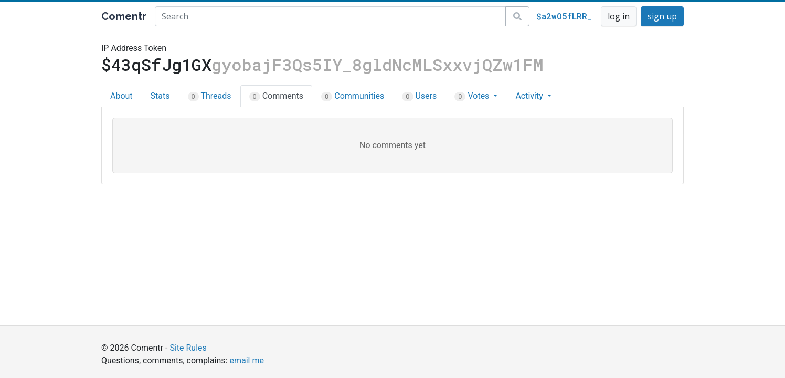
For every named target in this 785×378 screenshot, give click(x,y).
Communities (352, 96)
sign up (662, 16)
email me (246, 360)
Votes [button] (472, 96)
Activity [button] (530, 96)
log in (619, 16)
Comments (276, 96)
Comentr (123, 16)
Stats (160, 96)
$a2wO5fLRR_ (564, 16)
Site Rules (187, 348)
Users (419, 96)
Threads (209, 96)
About (121, 96)
